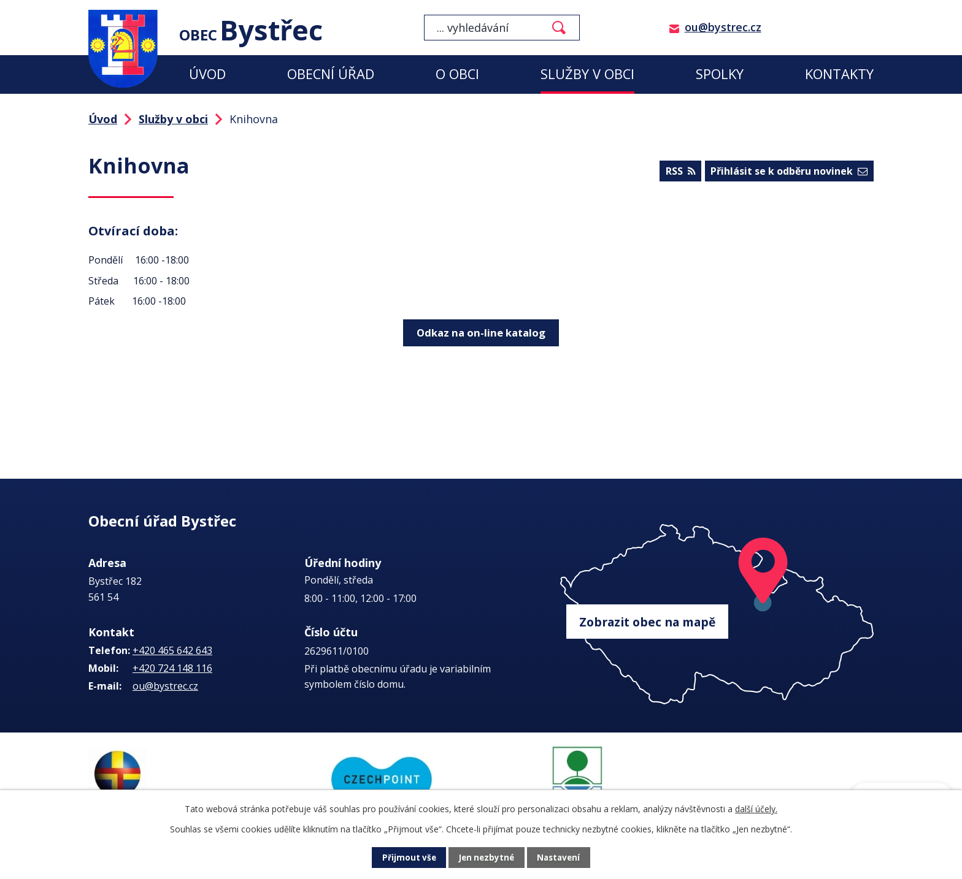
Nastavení (560, 858)
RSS (679, 172)
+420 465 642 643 (172, 650)
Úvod (207, 74)
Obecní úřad (330, 74)
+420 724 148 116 (172, 668)
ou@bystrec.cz (723, 27)
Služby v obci (587, 74)
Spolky (720, 74)
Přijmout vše (407, 858)
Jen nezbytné (486, 858)
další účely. (756, 809)
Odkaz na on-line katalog (481, 331)
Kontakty (839, 74)
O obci (457, 74)
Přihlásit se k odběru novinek (789, 172)
